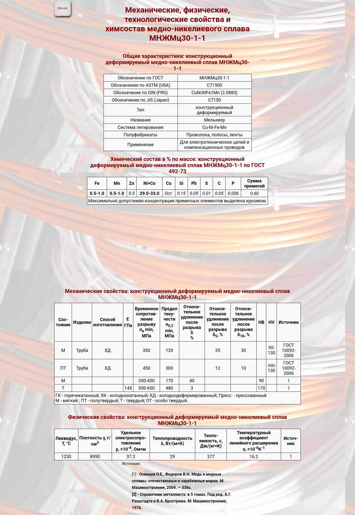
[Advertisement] (177, 246)
